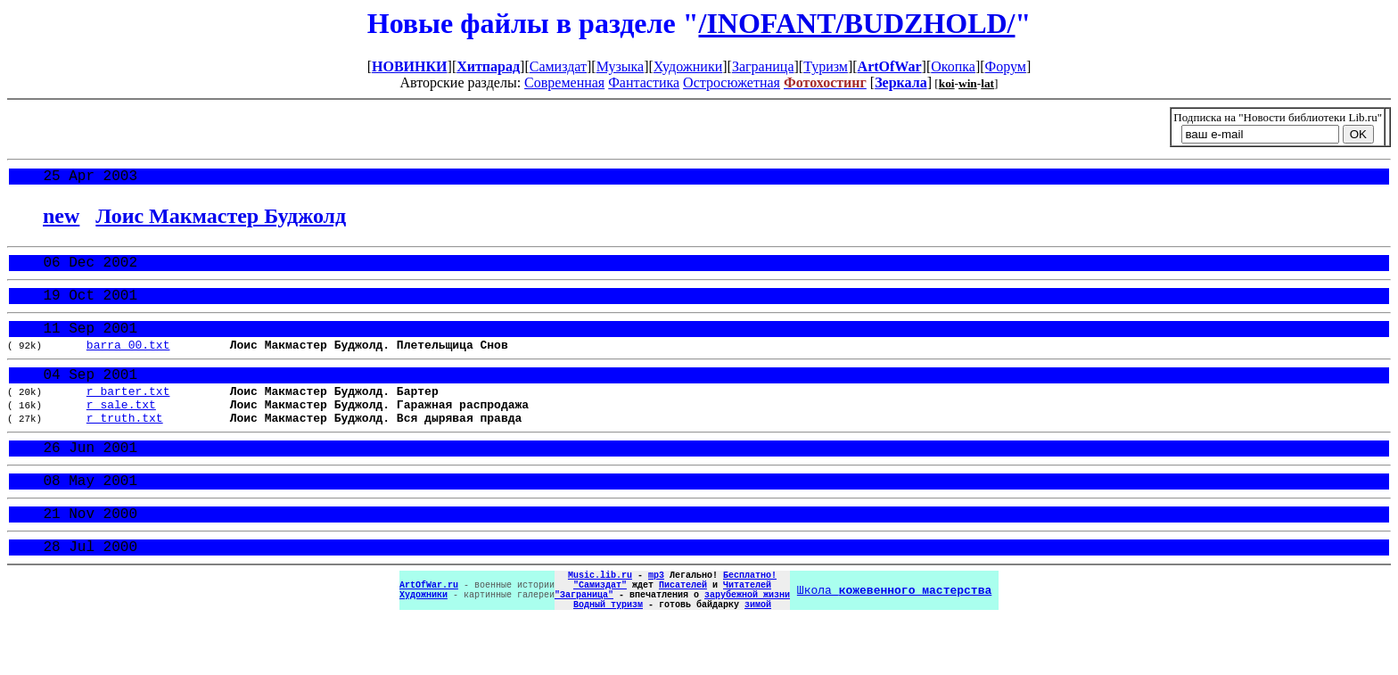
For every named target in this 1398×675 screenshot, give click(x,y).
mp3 (656, 619)
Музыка (620, 66)
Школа (894, 638)
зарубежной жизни (747, 644)
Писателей (683, 632)
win (967, 83)
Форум (1005, 66)
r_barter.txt (128, 414)
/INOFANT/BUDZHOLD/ (856, 23)
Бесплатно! (750, 619)
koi (947, 83)
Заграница (763, 66)
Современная (564, 82)
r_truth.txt (124, 446)
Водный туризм (608, 657)
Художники (688, 66)
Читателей (747, 632)
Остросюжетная (731, 82)
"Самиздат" (600, 632)
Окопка (953, 66)
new (61, 219)
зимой (757, 657)
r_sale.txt (121, 430)
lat (987, 83)
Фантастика (643, 82)
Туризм (825, 66)
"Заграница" (584, 644)
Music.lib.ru (600, 619)
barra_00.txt (128, 361)
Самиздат (558, 66)
